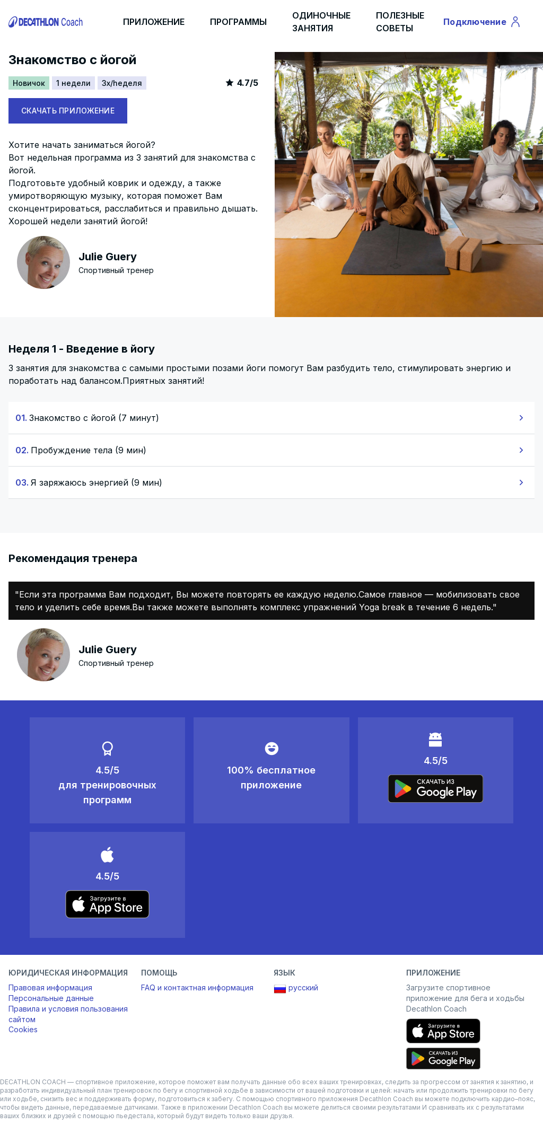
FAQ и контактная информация (197, 987)
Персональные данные (51, 998)
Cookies (23, 1029)
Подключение (482, 23)
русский (296, 988)
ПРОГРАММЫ (238, 21)
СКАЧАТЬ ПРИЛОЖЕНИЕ (68, 110)
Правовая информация (50, 987)
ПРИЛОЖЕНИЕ (154, 21)
